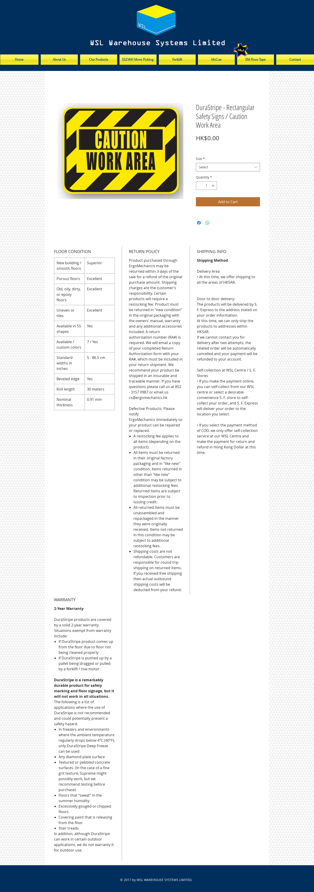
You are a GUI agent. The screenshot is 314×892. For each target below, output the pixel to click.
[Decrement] (199, 186)
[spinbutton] (206, 186)
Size (200, 159)
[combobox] (228, 167)
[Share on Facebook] (199, 223)
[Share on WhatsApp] (207, 223)
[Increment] (213, 186)
